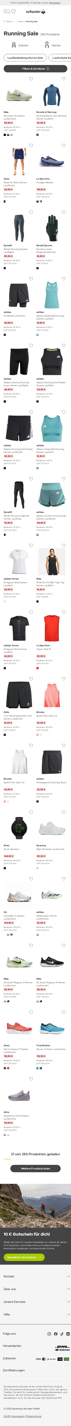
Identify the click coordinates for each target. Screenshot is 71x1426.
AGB (6, 1416)
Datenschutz (33, 1416)
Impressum (18, 1416)
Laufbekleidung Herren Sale (25, 57)
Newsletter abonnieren (21, 1257)
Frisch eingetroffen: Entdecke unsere (29, 2)
